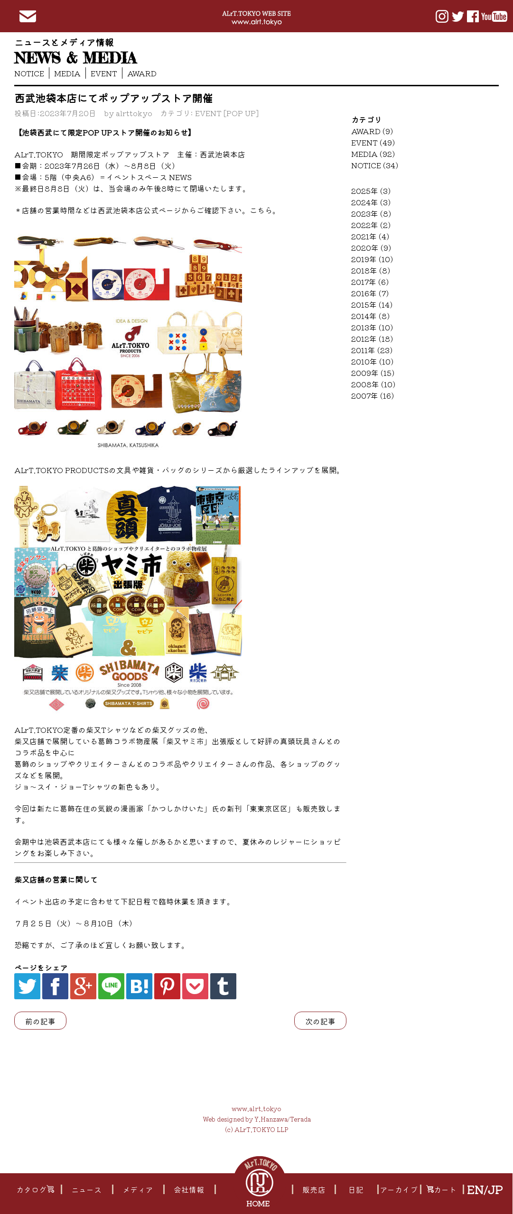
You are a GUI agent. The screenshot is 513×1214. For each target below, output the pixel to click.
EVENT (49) (373, 142)
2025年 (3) (371, 190)
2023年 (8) (371, 213)
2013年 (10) (372, 327)
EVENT (104, 73)
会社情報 (189, 1189)
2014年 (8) (370, 315)
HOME (258, 1203)
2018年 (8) (370, 270)
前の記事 (40, 1021)
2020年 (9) (371, 247)
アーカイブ (399, 1189)
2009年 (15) (372, 372)
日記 (356, 1189)
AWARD (142, 73)
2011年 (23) (371, 350)
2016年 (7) (370, 293)
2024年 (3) (371, 202)
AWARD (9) (372, 131)
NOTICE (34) (374, 165)
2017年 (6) (370, 281)
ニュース (86, 1189)
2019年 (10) (372, 259)
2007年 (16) (372, 395)
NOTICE (29, 73)
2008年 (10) (373, 384)
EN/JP (485, 1189)
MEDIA (67, 73)
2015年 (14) (371, 304)
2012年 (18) (372, 338)
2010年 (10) (372, 361)
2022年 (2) (371, 224)
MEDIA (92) (373, 153)
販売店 (313, 1189)
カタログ (35, 1189)
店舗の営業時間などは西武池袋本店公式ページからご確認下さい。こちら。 (151, 210)
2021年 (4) (370, 236)
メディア (137, 1189)
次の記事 (320, 1021)
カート (441, 1189)
